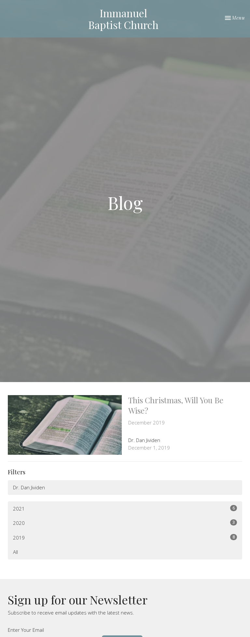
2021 (125, 508)
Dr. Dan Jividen (29, 487)
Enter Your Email (26, 630)
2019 (125, 537)
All (15, 552)
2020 (125, 522)
